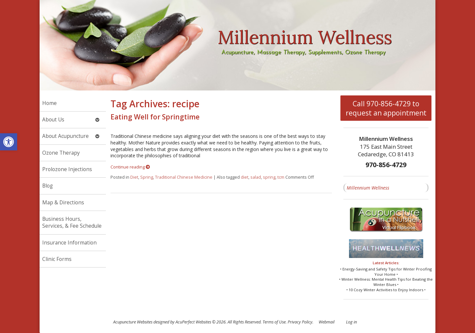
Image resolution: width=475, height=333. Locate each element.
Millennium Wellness (368, 188)
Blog (47, 185)
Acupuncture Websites (132, 322)
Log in (351, 322)
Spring (146, 177)
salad (255, 177)
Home (49, 103)
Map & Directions (63, 202)
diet (244, 177)
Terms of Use (274, 322)
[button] (8, 141)
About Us (53, 119)
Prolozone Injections (67, 169)
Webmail (326, 322)
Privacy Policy (300, 322)
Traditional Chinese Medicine (183, 177)
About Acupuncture (65, 136)
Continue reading (130, 167)
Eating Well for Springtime (155, 116)
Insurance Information (69, 242)
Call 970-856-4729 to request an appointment (386, 108)
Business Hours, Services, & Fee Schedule (72, 223)
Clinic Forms (57, 259)
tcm (280, 177)
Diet (134, 177)
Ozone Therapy (61, 152)
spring (269, 177)
